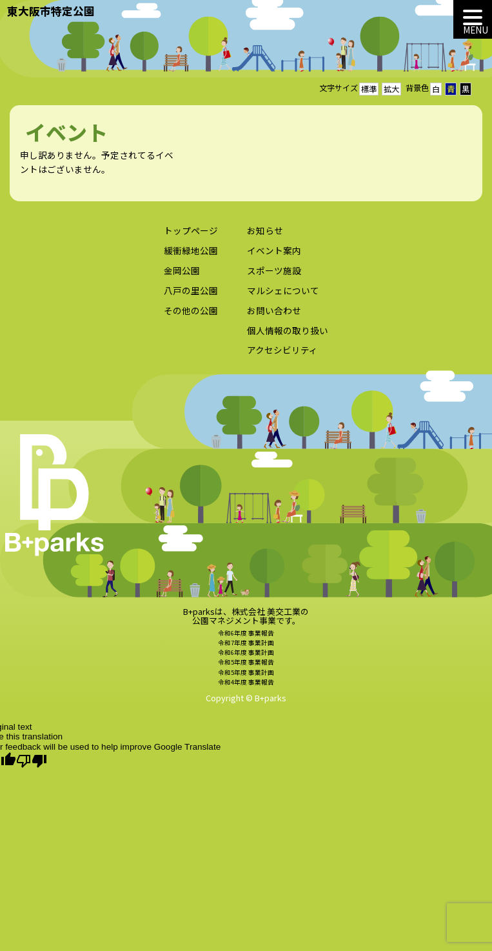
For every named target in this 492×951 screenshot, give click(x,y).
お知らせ (265, 235)
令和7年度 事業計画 (246, 647)
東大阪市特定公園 (51, 11)
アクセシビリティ (282, 354)
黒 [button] (465, 89)
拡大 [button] (391, 89)
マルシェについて (283, 294)
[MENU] (472, 19)
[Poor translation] (31, 761)
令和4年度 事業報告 (246, 686)
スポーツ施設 (274, 274)
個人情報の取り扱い (287, 334)
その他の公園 (191, 314)
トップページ (191, 235)
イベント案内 (274, 255)
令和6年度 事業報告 (246, 637)
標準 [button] (369, 89)
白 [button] (436, 89)
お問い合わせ (274, 314)
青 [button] (451, 89)
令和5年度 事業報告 (246, 667)
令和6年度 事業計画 (246, 657)
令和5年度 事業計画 (246, 676)
